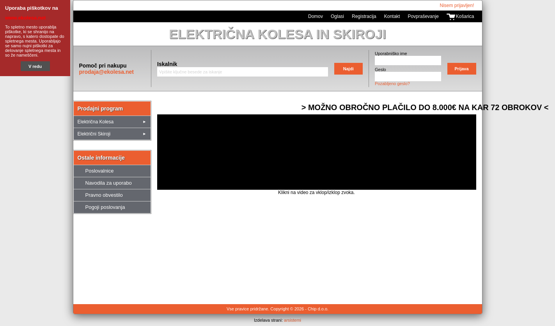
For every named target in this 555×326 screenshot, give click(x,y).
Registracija (364, 16)
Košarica (465, 16)
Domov (315, 16)
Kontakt (392, 16)
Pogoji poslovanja (105, 207)
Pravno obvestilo (104, 195)
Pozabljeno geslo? (392, 83)
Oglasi (337, 16)
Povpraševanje (423, 16)
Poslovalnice (99, 171)
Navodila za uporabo (108, 183)
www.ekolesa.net (25, 18)
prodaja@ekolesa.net (106, 72)
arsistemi (292, 320)
